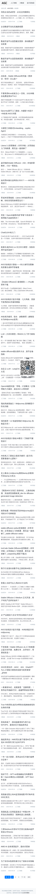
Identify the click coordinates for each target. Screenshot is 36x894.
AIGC (2, 71)
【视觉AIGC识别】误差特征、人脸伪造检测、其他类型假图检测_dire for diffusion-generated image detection (18, 493)
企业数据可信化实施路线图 (12, 27)
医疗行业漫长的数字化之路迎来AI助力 (16, 568)
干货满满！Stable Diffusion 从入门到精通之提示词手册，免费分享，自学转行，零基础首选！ (18, 650)
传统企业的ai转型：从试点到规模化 (15, 12)
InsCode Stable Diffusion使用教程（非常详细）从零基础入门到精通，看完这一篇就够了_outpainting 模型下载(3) (17, 551)
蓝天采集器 (30, 3)
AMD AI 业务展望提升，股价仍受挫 (15, 847)
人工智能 (14, 3)
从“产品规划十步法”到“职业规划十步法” (17, 615)
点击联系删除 (25, 892)
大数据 (22, 3)
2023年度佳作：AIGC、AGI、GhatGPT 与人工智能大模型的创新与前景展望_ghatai (17, 670)
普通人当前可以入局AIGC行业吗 (14, 583)
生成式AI (3, 21)
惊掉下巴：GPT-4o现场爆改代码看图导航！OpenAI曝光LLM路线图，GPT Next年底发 (17, 777)
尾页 (29, 877)
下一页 (23, 877)
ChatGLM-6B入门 (8, 232)
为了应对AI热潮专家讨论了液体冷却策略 (17, 861)
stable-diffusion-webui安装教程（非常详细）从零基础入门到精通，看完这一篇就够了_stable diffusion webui (17, 531)
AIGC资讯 (10, 8)
